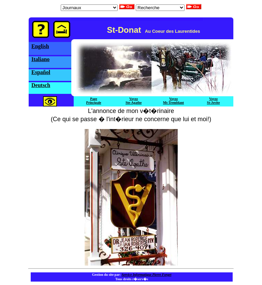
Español (40, 72)
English (40, 46)
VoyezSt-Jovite (213, 100)
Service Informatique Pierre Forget (146, 274)
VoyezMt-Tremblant (173, 100)
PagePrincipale (93, 100)
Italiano (40, 59)
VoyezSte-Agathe (134, 100)
